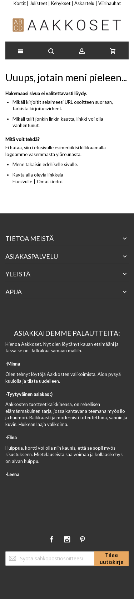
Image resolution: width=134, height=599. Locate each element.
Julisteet (38, 3)
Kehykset (60, 3)
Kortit (20, 3)
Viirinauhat (109, 3)
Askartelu (84, 3)
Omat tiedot (50, 181)
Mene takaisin (27, 164)
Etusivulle (22, 181)
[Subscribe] (111, 558)
